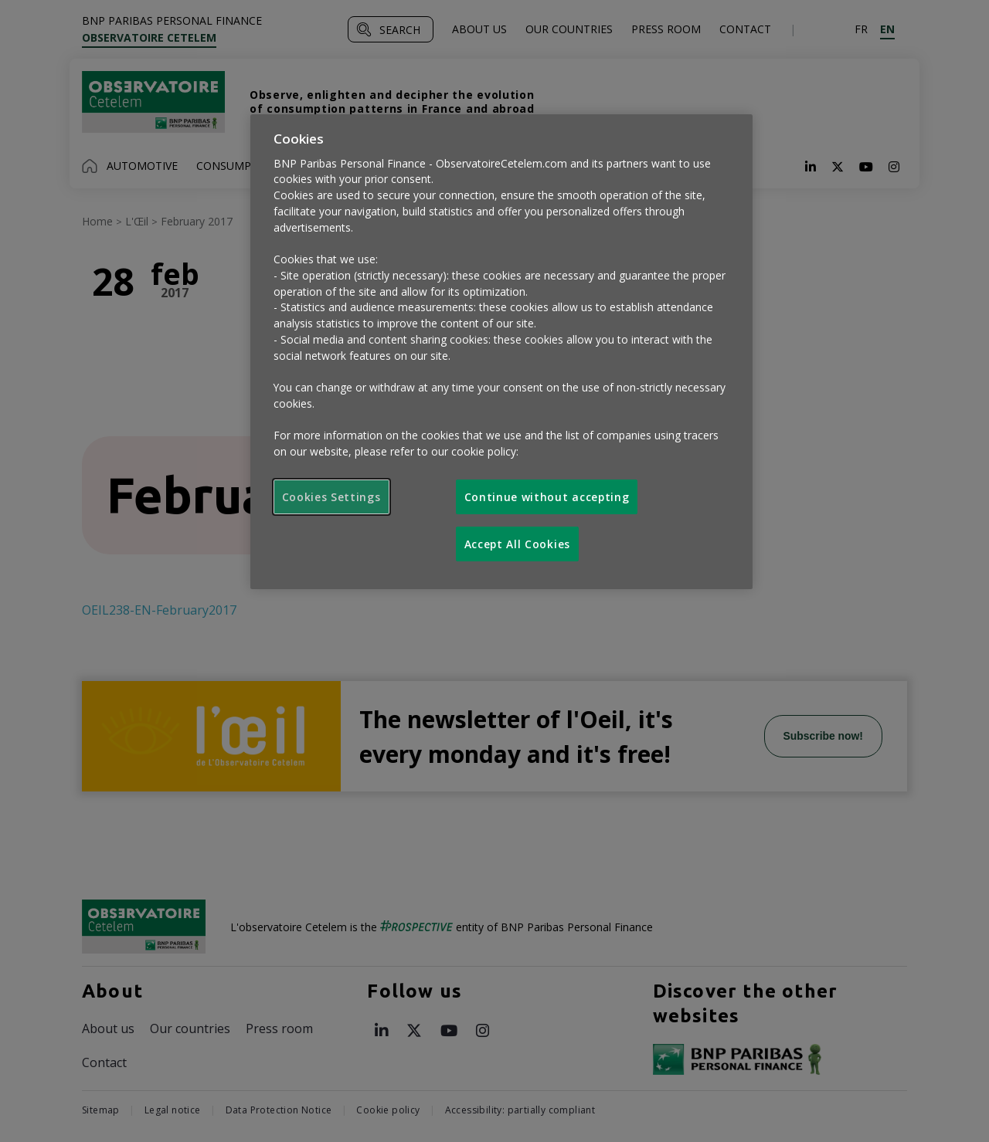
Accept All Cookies (517, 544)
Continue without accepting (547, 497)
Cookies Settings (331, 497)
